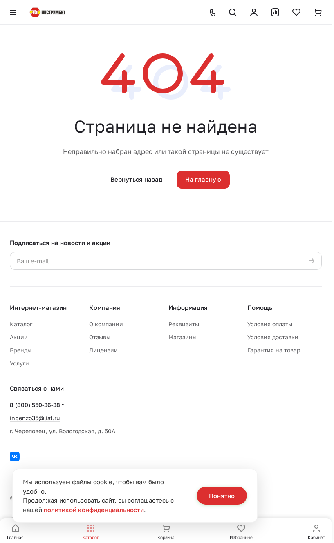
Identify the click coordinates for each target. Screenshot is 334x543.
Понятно (221, 495)
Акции (19, 337)
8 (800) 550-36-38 (35, 404)
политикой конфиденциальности (94, 509)
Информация (188, 307)
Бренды (20, 350)
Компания (104, 307)
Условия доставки (272, 337)
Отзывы (99, 337)
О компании (106, 323)
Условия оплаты (269, 323)
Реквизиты (183, 323)
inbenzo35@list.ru (35, 417)
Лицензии (103, 350)
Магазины (182, 337)
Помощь (259, 307)
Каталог (21, 323)
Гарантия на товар (273, 350)
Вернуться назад (136, 179)
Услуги (19, 363)
